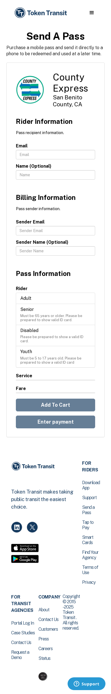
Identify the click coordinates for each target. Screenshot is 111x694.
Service (24, 375)
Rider (22, 288)
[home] (40, 13)
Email (22, 146)
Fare (21, 388)
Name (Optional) (33, 166)
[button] (91, 12)
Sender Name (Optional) (42, 242)
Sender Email (30, 222)
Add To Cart (55, 405)
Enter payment (56, 422)
